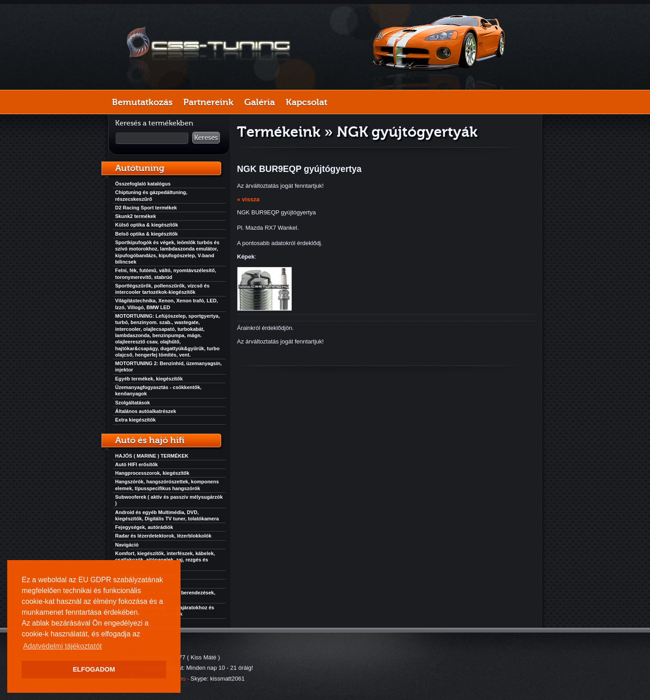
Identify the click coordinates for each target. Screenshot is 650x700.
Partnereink (208, 102)
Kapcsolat (306, 102)
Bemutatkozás (142, 102)
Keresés (206, 138)
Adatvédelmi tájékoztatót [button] (62, 646)
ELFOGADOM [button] (94, 669)
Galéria (259, 102)
